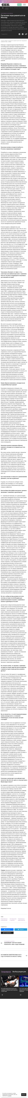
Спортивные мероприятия (21, 919)
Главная (7, 7)
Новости (11, 7)
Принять (24, 1094)
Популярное (6, 972)
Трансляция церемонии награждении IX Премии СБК (14, 1)
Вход (19, 4)
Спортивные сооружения (7, 13)
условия (9, 1095)
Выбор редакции (19, 972)
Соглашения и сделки (13, 919)
